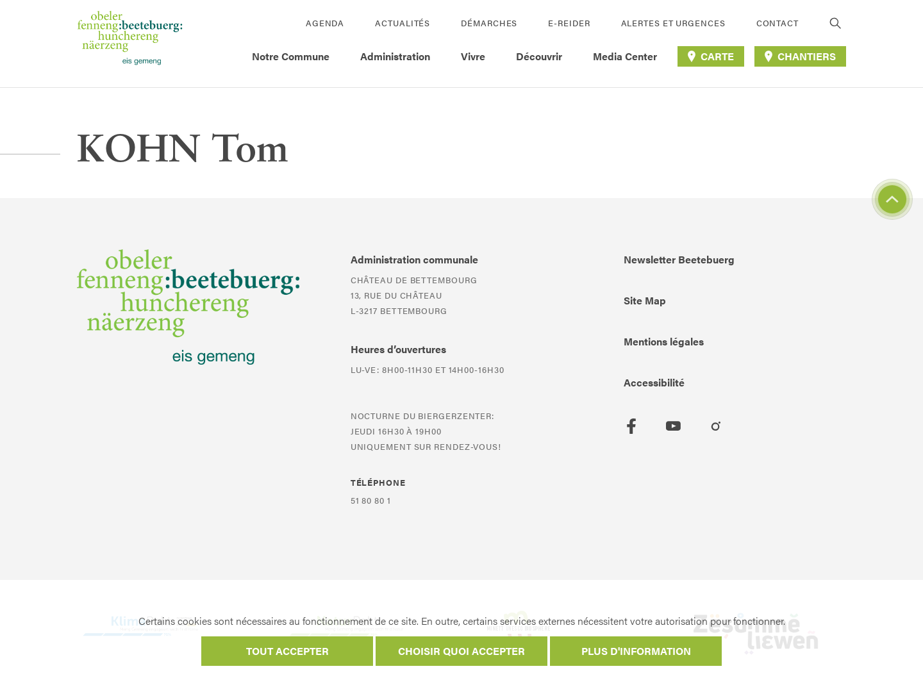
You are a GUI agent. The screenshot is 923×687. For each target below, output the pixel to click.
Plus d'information (636, 650)
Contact (777, 23)
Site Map (645, 300)
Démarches (489, 23)
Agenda (325, 23)
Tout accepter (287, 650)
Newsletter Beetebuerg (679, 259)
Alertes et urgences (673, 23)
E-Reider (569, 23)
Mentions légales (664, 341)
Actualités (402, 23)
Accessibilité (654, 382)
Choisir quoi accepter (461, 650)
